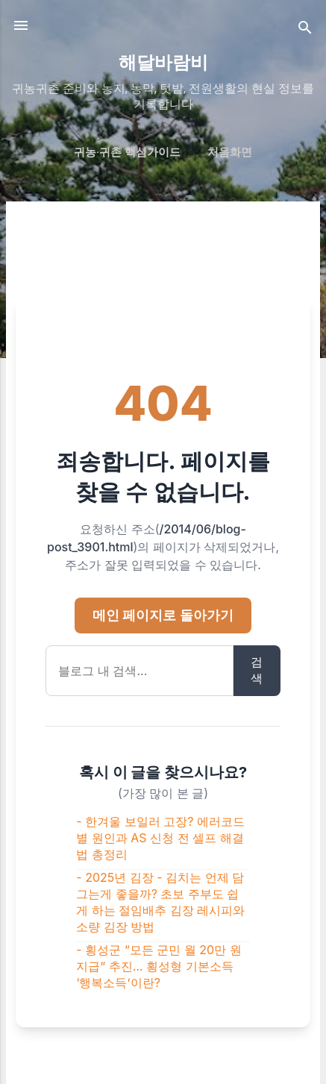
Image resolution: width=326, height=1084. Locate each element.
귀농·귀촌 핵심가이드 (127, 152)
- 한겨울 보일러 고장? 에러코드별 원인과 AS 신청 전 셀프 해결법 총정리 (160, 838)
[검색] (305, 30)
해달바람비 (163, 62)
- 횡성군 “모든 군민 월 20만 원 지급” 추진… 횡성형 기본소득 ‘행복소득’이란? (158, 966)
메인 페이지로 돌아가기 (163, 615)
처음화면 (229, 152)
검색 (257, 670)
